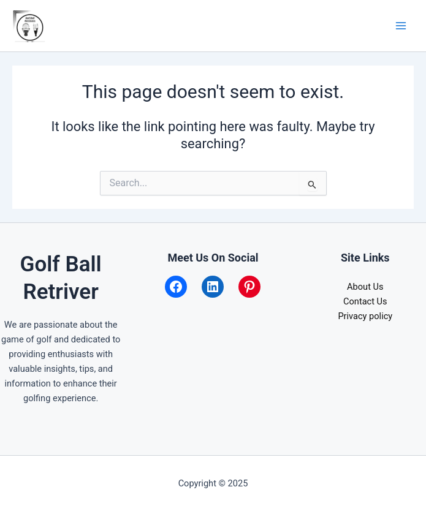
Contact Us (365, 301)
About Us (365, 286)
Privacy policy (365, 316)
